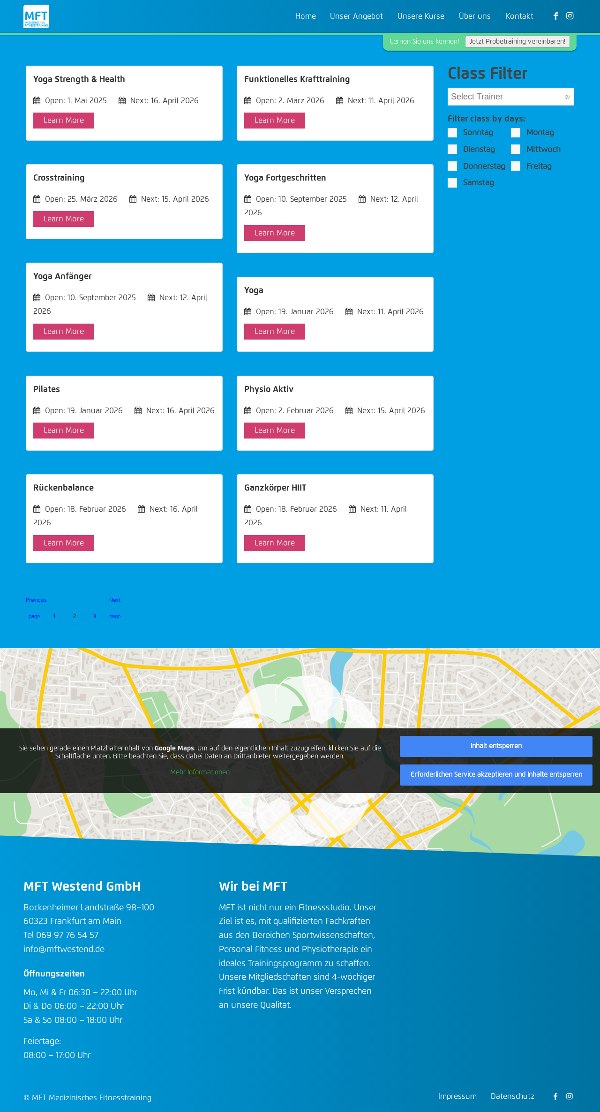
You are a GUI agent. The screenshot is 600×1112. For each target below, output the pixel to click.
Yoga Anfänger (62, 276)
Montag (532, 132)
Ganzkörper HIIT (275, 488)
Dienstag (471, 149)
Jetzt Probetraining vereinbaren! (517, 41)
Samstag (471, 183)
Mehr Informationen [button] (200, 772)
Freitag (531, 166)
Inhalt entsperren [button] (496, 746)
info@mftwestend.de (64, 950)
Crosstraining (59, 178)
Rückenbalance (63, 488)
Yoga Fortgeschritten (285, 178)
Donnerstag (476, 166)
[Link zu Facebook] (555, 16)
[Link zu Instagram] (569, 16)
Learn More (64, 120)
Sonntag (470, 132)
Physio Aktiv (268, 390)
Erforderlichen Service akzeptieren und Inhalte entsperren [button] (496, 775)
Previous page (34, 603)
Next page (114, 603)
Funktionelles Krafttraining (297, 80)
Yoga (253, 291)
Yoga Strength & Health (79, 80)
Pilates (46, 390)
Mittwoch (536, 149)
